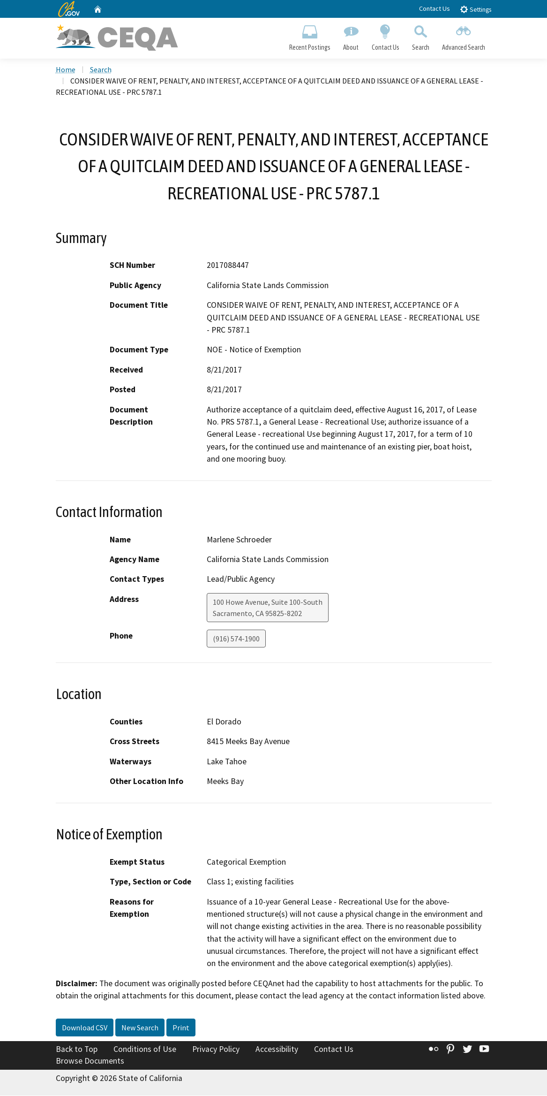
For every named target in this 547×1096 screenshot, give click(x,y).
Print (180, 1028)
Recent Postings (310, 35)
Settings (475, 9)
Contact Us (434, 8)
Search (420, 35)
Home (65, 70)
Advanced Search (463, 35)
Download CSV (84, 1028)
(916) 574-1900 (236, 639)
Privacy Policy (216, 1049)
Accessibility (276, 1049)
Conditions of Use (144, 1049)
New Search (139, 1028)
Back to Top (76, 1049)
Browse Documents (90, 1061)
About (351, 35)
